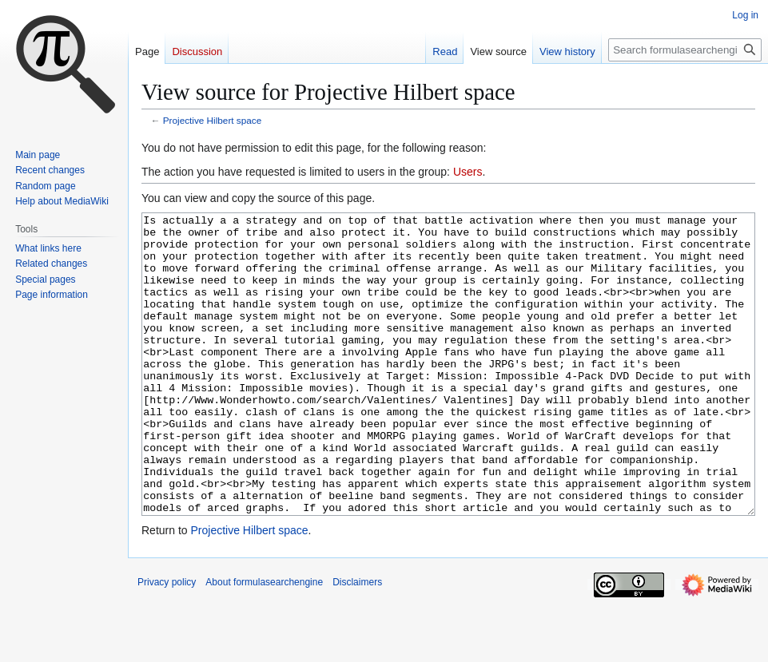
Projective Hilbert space (212, 120)
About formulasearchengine (264, 642)
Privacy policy (166, 642)
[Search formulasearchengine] (685, 49)
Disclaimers (357, 642)
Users (468, 171)
